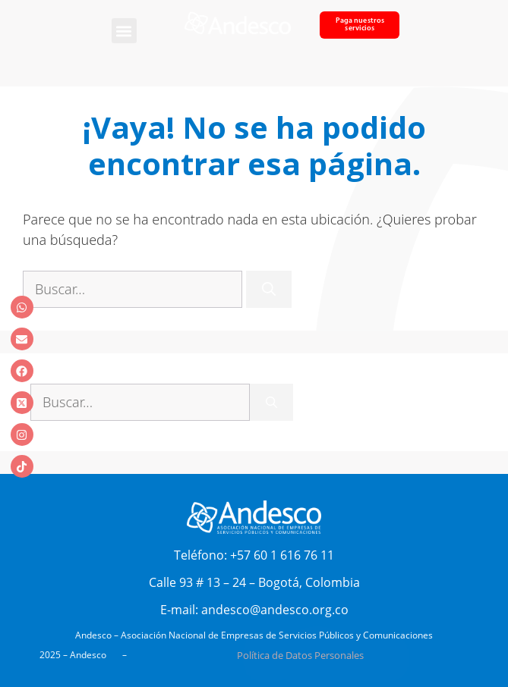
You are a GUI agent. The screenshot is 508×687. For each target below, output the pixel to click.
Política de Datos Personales (300, 655)
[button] (124, 30)
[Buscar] (269, 289)
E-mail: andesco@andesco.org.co (254, 609)
